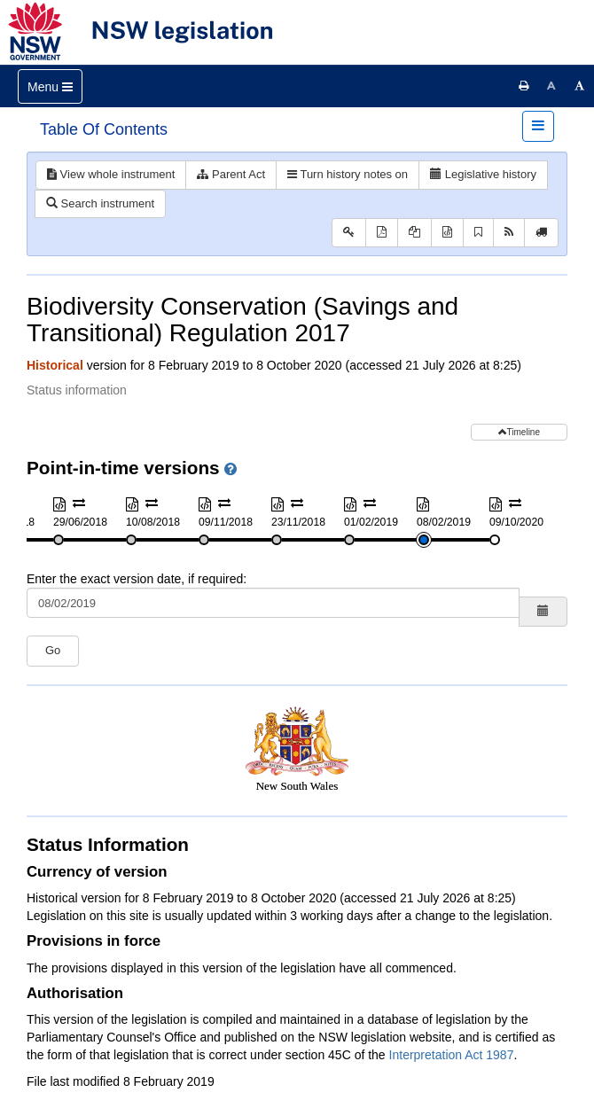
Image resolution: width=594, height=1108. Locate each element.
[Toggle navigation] (50, 86)
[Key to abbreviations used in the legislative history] (349, 232)
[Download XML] (447, 232)
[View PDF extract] (414, 232)
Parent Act (231, 174)
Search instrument (100, 203)
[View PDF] (381, 232)
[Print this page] (524, 86)
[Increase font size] (580, 86)
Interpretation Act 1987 (451, 1055)
